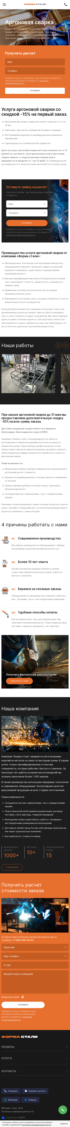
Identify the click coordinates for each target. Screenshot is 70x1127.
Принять (64, 1124)
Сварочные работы (13, 14)
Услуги (35, 1058)
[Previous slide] (59, 345)
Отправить (35, 91)
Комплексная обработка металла (18, 1065)
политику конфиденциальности (36, 1125)
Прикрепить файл (12, 997)
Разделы (35, 1047)
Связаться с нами (19, 681)
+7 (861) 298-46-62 (65, 4)
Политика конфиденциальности (17, 1111)
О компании (12, 867)
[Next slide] (66, 345)
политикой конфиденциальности (20, 235)
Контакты (35, 1071)
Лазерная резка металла (14, 1064)
